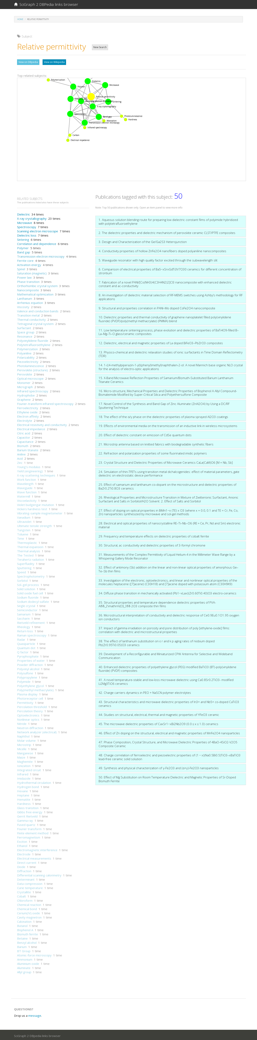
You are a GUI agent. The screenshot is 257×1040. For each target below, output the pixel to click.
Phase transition (28, 281)
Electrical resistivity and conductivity (42, 424)
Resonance (24, 335)
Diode (21, 866)
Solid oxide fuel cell (30, 592)
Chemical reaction (29, 904)
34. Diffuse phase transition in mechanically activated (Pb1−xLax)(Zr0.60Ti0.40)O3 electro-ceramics (167, 592)
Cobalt (21, 895)
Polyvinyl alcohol (28, 668)
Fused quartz (26, 824)
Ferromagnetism (28, 836)
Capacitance (25, 441)
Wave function (27, 491)
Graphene (24, 399)
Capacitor (23, 436)
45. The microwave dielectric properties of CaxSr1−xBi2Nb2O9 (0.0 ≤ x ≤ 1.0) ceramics (158, 723)
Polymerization (27, 348)
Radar (21, 638)
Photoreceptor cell (30, 697)
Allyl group (24, 971)
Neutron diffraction (30, 727)
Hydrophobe (26, 394)
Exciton (22, 841)
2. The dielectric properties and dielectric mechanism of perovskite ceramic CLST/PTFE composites (167, 232)
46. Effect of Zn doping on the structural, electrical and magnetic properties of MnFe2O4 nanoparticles (169, 732)
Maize (21, 756)
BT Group (24, 950)
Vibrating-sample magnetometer (39, 512)
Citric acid (23, 432)
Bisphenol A (25, 929)
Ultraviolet (24, 521)
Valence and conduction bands (37, 310)
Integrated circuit (29, 769)
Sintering (23, 239)
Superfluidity (25, 563)
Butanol (22, 925)
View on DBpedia (28, 62)
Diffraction (24, 870)
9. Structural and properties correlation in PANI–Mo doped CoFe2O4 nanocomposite (157, 307)
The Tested (25, 554)
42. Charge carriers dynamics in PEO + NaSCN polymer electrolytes (145, 692)
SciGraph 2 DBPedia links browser (46, 4)
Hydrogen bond (28, 786)
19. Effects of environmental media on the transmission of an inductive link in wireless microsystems (168, 425)
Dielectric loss (26, 234)
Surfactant (24, 327)
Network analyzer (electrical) (37, 731)
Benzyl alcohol (27, 942)
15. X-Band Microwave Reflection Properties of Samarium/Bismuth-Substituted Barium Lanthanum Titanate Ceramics (166, 379)
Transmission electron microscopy (40, 255)
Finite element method (32, 832)
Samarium (24, 613)
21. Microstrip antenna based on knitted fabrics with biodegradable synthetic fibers (156, 443)
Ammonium (24, 958)
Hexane (22, 790)
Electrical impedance (31, 428)
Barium (22, 946)
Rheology (23, 626)
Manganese (25, 752)
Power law (24, 276)
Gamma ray (25, 819)
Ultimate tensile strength (34, 525)
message (34, 1015)
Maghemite (25, 761)
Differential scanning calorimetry (39, 874)
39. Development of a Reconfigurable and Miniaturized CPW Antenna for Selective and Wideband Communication (166, 655)
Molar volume (26, 740)
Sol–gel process (28, 584)
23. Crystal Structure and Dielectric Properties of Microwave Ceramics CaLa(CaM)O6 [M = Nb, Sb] (166, 461)
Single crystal (26, 605)
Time (20, 537)
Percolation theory (30, 710)
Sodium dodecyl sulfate (33, 601)
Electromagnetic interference (37, 849)
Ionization (24, 765)
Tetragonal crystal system (35, 323)
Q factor (23, 651)
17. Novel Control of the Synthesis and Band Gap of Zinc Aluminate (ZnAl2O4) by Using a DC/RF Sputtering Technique (164, 405)
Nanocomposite (28, 289)
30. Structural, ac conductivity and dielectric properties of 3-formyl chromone (152, 544)
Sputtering (24, 567)
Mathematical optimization (35, 293)
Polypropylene (27, 676)
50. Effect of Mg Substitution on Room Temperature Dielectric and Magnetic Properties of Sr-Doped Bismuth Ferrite (167, 778)
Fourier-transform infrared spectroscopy (45, 403)
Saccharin (23, 617)
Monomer (24, 382)
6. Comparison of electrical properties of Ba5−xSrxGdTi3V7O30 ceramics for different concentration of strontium (170, 270)
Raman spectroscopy (31, 634)
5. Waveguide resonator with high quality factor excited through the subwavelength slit (158, 259)
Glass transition (28, 807)
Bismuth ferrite (27, 933)
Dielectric (23, 213)
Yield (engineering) (30, 470)
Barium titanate (27, 449)
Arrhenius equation (30, 302)
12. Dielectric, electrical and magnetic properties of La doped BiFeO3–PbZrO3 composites (161, 342)
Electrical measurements (34, 857)
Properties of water (31, 660)
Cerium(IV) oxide (28, 912)
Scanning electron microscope (37, 230)
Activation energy (29, 264)
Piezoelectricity (27, 361)
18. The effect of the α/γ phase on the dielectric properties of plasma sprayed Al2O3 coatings (163, 416)
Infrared (22, 773)
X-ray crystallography (32, 217)
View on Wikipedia (54, 62)
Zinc (19, 462)
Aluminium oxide (28, 963)
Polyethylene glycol (30, 685)
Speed (21, 571)
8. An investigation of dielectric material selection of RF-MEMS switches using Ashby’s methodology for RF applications (171, 296)
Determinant (26, 878)
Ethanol (22, 845)
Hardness (24, 803)
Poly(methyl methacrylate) (35, 689)
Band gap (23, 251)
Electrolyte (24, 420)
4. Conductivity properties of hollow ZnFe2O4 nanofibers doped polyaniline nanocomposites (162, 250)
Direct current (26, 862)
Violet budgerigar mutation (35, 504)
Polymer (23, 247)
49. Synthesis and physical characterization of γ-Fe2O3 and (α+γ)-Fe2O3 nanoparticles (159, 767)
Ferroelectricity (27, 407)
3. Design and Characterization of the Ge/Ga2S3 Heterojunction (143, 241)
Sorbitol (22, 580)
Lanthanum (24, 297)
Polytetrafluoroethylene (33, 344)
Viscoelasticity (27, 500)
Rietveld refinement (31, 622)
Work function (26, 478)
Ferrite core (25, 260)
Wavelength (25, 483)
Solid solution (26, 588)
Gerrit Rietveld (27, 815)
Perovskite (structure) (32, 369)
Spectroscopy (26, 226)
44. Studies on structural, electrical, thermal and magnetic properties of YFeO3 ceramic (159, 714)
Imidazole (24, 777)
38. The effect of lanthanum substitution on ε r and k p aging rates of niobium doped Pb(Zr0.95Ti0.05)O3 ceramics (157, 642)
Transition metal (28, 314)
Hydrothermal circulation (34, 782)
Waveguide (25, 487)
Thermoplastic (27, 542)
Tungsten (23, 529)
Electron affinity (28, 415)
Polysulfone (25, 672)
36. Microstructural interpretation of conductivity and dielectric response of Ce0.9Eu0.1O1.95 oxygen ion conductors (169, 616)
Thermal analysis (28, 550)
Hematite (23, 798)
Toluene (22, 533)
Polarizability (26, 356)
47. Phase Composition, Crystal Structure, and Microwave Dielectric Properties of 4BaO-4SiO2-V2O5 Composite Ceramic (168, 743)
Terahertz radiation (30, 558)
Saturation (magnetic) (32, 272)
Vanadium (23, 516)
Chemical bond (27, 908)
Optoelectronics (28, 714)
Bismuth (22, 445)
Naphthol (23, 735)
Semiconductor (27, 609)
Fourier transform (29, 828)
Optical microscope (30, 377)
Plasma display (27, 693)
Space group (25, 331)
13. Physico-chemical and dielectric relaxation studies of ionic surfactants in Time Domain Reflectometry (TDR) (171, 353)
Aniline (21, 453)
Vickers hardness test (32, 508)
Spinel (21, 268)
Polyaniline (24, 352)
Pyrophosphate (28, 655)
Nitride (22, 723)
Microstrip (24, 744)
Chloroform (25, 899)
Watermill (23, 495)
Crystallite (24, 891)
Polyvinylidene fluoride (32, 340)
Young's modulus (28, 466)
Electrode (24, 853)
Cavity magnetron (29, 916)
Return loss (25, 630)
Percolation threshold (32, 706)
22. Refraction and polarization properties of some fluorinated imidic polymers (153, 452)
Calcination (24, 921)
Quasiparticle (26, 643)
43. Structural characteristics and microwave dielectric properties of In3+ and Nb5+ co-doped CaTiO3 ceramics (169, 703)
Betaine (22, 937)
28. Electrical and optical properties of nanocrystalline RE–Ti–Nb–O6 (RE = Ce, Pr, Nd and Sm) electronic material (170, 524)
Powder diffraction (30, 664)
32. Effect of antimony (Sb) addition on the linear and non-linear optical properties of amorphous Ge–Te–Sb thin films (168, 568)
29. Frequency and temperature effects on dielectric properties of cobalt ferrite (154, 535)
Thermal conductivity (31, 319)
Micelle (22, 748)
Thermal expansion (30, 546)
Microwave (24, 222)
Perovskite (24, 373)
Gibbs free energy (29, 811)
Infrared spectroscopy (32, 390)
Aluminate (24, 967)
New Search (100, 47)
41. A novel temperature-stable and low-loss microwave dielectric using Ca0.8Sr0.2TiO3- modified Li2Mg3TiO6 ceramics (166, 681)
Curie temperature (30, 887)
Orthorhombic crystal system (37, 285)
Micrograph (25, 386)
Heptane (23, 794)
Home (20, 19)
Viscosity (23, 306)
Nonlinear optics (28, 718)
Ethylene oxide (27, 411)
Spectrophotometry (31, 575)
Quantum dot (26, 647)
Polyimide (24, 681)
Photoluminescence (30, 365)
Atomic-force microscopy (34, 954)
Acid (20, 457)
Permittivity (25, 702)
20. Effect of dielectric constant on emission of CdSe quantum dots (145, 434)
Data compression (29, 883)
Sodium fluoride (28, 596)
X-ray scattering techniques (36, 474)
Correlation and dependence (36, 243)
